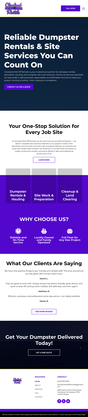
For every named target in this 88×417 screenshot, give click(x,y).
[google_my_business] (68, 401)
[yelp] (64, 401)
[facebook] (59, 401)
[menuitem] (45, 381)
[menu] (83, 8)
